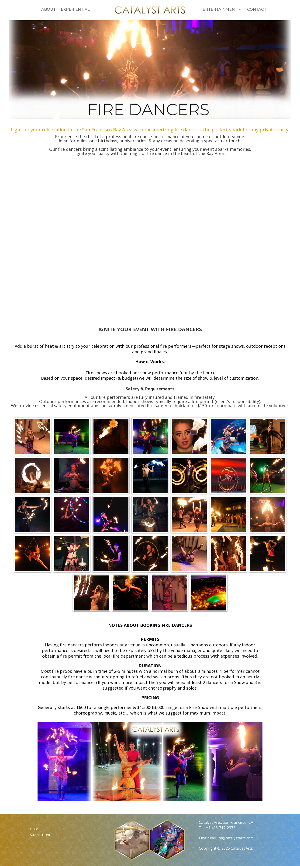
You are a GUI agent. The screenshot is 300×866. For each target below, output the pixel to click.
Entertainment (220, 10)
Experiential (75, 10)
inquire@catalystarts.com (232, 838)
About (48, 10)
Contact (256, 10)
